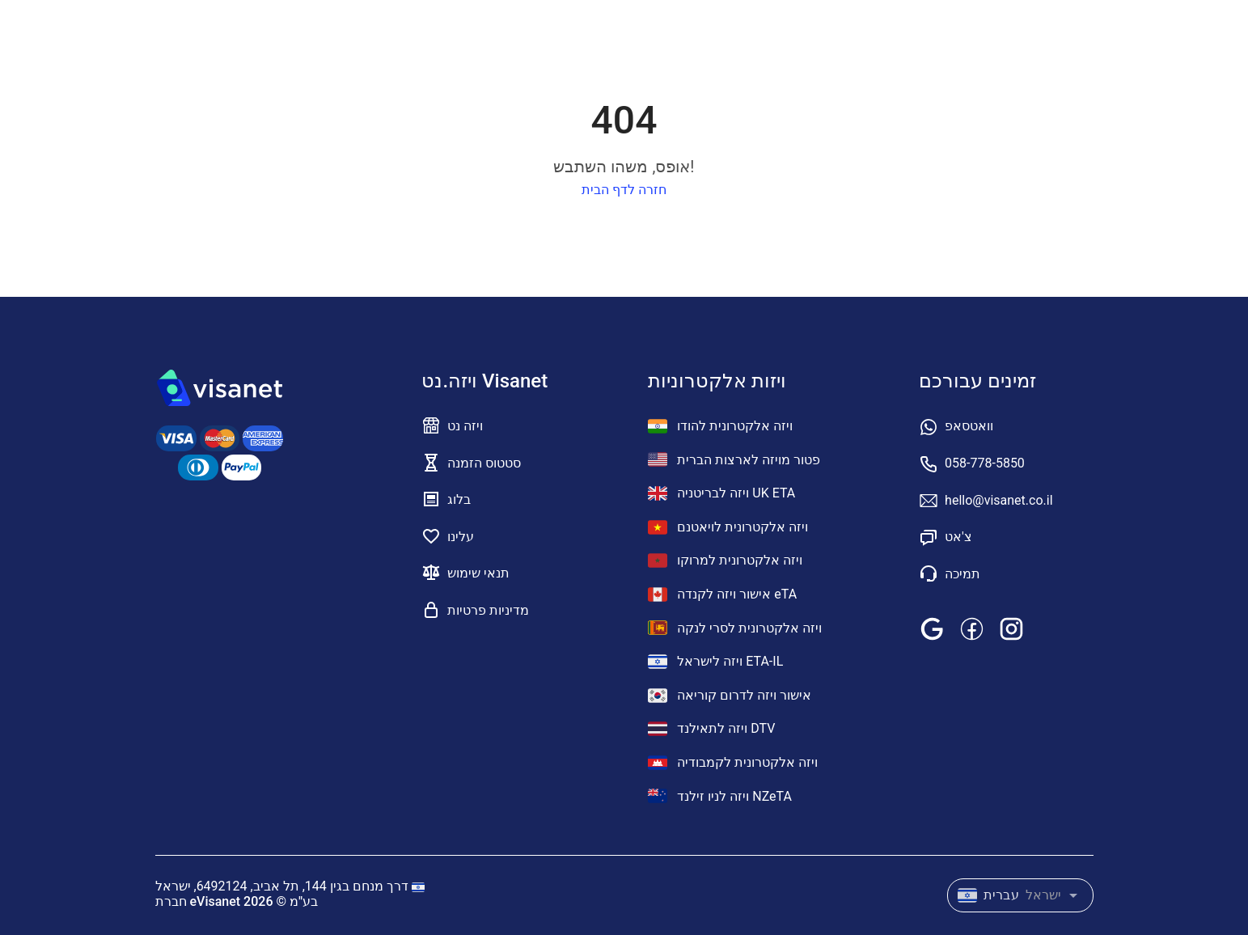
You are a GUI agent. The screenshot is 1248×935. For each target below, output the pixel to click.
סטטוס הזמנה (484, 463)
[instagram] (1011, 628)
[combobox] (1020, 892)
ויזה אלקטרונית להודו (720, 426)
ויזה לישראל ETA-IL (715, 661)
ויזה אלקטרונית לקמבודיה (733, 762)
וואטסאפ (969, 426)
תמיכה (962, 574)
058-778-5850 (985, 463)
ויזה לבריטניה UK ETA (721, 493)
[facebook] (971, 628)
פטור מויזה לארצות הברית (734, 459)
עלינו (460, 536)
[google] (932, 628)
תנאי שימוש (478, 573)
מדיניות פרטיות (488, 610)
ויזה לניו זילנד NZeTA (720, 796)
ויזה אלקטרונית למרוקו (725, 560)
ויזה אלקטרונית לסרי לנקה (735, 627)
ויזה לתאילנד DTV (711, 728)
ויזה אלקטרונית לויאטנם (728, 527)
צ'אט (958, 536)
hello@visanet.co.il (998, 500)
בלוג (459, 499)
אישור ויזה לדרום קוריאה (729, 695)
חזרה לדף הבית (624, 189)
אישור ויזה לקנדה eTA (722, 594)
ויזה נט (465, 426)
